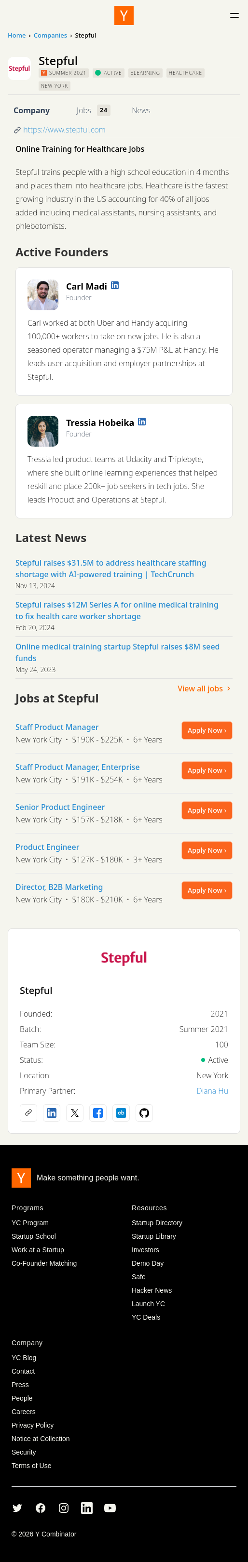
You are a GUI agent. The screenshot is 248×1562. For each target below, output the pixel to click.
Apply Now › (207, 730)
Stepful (36, 990)
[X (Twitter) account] (74, 1113)
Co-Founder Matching (44, 1263)
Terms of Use (31, 1465)
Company (32, 110)
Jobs (84, 110)
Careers (24, 1412)
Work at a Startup (38, 1250)
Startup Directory (157, 1223)
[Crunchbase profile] (121, 1113)
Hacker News (152, 1290)
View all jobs (205, 688)
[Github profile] (144, 1113)
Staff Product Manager (57, 727)
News (141, 110)
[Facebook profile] (98, 1113)
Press (20, 1385)
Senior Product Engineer (60, 807)
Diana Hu (212, 1090)
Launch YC (148, 1304)
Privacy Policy (33, 1425)
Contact (23, 1371)
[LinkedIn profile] (115, 285)
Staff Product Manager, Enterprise (77, 767)
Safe (139, 1277)
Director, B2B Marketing (59, 887)
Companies (50, 35)
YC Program (30, 1223)
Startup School (34, 1236)
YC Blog (24, 1358)
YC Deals (146, 1317)
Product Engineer (47, 847)
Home (17, 35)
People (22, 1398)
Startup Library (154, 1236)
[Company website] (28, 1113)
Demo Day (148, 1263)
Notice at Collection (41, 1439)
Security (24, 1452)
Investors (145, 1250)
